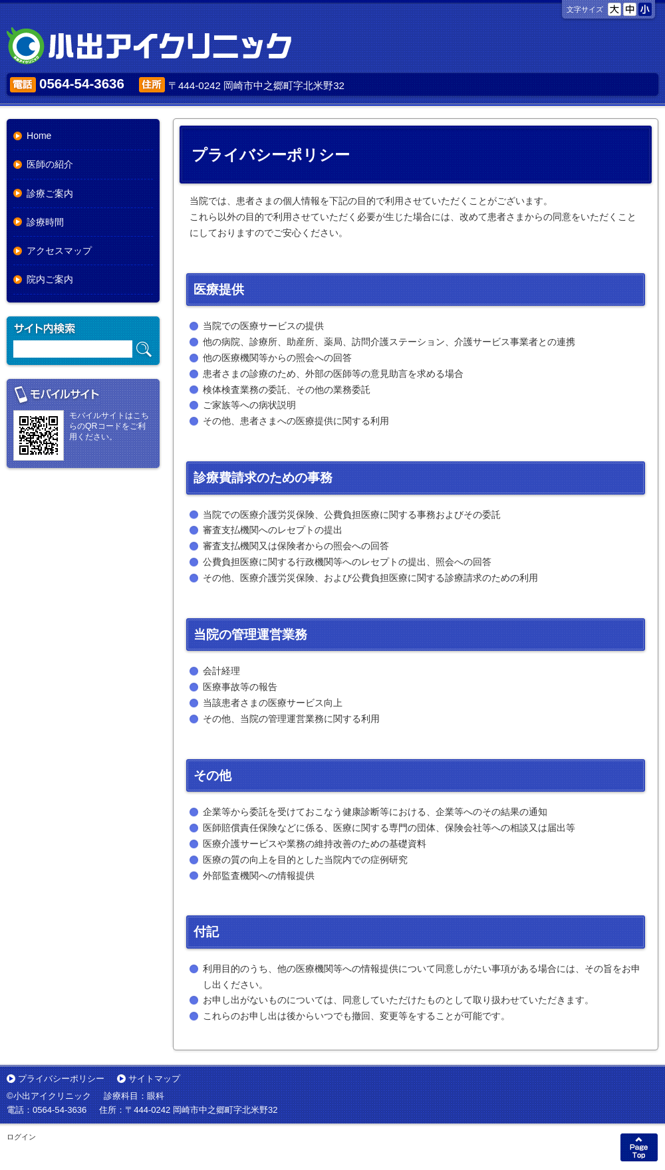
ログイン (21, 1137)
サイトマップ (154, 1079)
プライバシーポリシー (61, 1079)
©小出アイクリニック (49, 1096)
